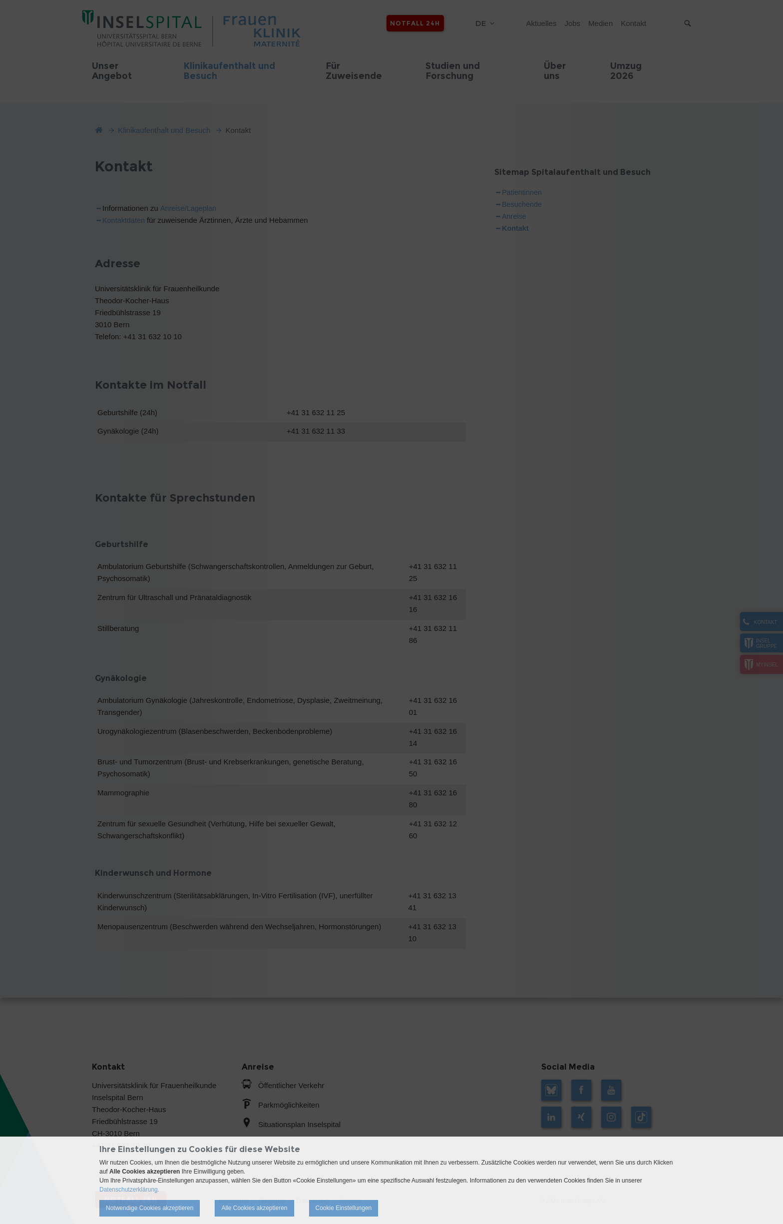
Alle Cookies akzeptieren (254, 1208)
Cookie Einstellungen (344, 1208)
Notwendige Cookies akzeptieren (149, 1208)
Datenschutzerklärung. (129, 1189)
